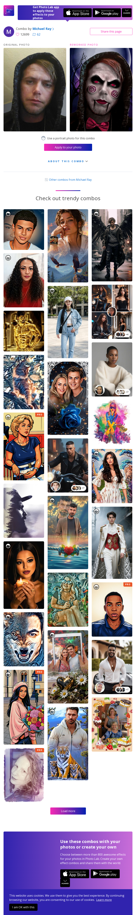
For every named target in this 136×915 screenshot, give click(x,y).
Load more (68, 811)
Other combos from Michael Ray (68, 180)
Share (111, 31)
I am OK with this (23, 907)
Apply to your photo (68, 147)
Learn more (104, 900)
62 (36, 34)
